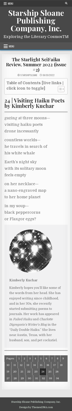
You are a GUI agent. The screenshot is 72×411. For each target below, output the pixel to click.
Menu (10, 3)
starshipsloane (28, 75)
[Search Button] (66, 3)
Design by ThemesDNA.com (36, 407)
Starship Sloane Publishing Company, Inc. (36, 20)
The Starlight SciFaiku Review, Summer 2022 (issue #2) (36, 64)
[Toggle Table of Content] (59, 89)
